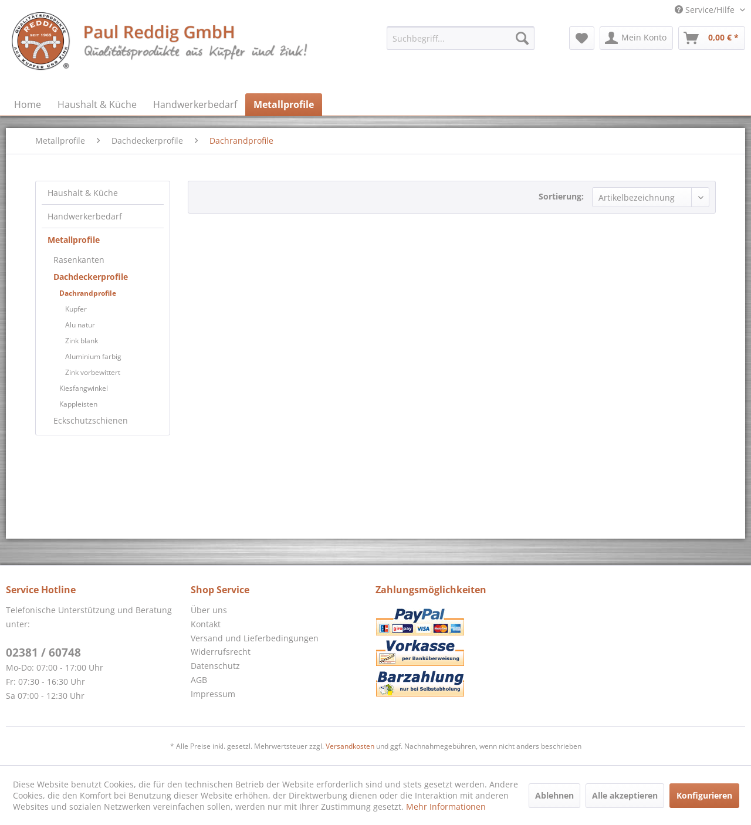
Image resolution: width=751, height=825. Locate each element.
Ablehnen (554, 795)
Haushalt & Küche (83, 192)
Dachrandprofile (87, 293)
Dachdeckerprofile (90, 276)
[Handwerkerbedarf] (195, 104)
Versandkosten (350, 746)
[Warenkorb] (711, 38)
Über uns (209, 610)
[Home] (27, 104)
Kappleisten (78, 404)
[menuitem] (461, 38)
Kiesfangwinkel (83, 388)
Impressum (213, 693)
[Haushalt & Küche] (97, 104)
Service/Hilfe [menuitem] (706, 9)
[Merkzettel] (581, 38)
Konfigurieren (704, 795)
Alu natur (80, 325)
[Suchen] (522, 38)
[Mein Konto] (636, 38)
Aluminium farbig (93, 356)
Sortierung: (561, 196)
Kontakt (206, 624)
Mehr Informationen (446, 806)
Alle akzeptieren (625, 795)
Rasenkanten (78, 259)
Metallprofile (74, 239)
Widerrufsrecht (221, 651)
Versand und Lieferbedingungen (255, 638)
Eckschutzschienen (90, 420)
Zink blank (81, 341)
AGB (199, 679)
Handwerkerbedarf (85, 216)
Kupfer (76, 309)
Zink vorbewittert (92, 372)
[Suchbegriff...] (461, 38)
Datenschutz (215, 665)
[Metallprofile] (283, 104)
